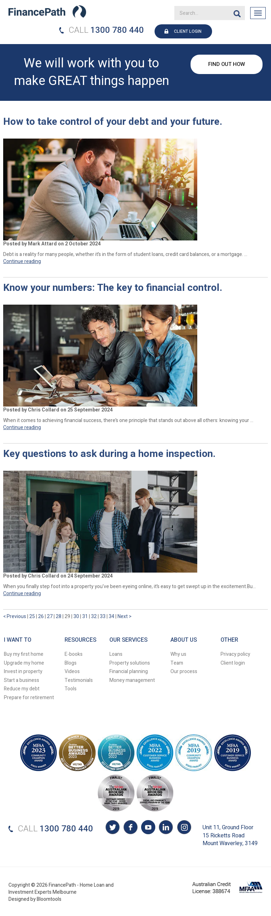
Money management (132, 680)
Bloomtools (49, 902)
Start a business (21, 680)
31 (85, 616)
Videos (72, 671)
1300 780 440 (117, 30)
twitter (112, 828)
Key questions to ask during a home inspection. (109, 454)
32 (94, 616)
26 (41, 616)
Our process (183, 671)
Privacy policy (235, 654)
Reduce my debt (22, 688)
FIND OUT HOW (226, 64)
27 (50, 616)
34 (112, 616)
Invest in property (23, 671)
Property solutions (129, 663)
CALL (79, 30)
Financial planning (128, 671)
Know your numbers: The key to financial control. (112, 288)
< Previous (15, 616)
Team (176, 663)
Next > (125, 616)
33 (103, 616)
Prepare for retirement (29, 697)
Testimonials (79, 680)
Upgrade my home (24, 663)
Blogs (71, 663)
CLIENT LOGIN (187, 31)
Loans (115, 654)
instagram (183, 828)
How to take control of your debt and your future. (112, 122)
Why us (178, 654)
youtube (148, 828)
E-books (74, 654)
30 (76, 616)
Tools (71, 688)
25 (32, 616)
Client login (233, 663)
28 (59, 616)
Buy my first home (23, 654)
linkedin (165, 828)
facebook (130, 828)
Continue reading (22, 261)
